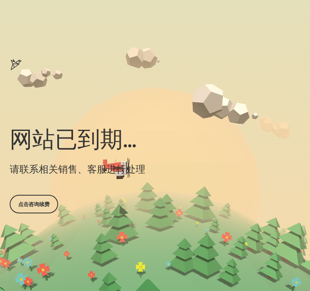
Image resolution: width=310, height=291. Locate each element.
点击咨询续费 (34, 204)
